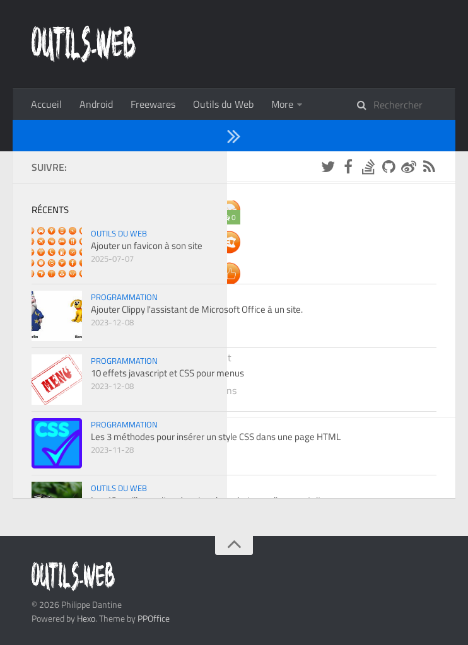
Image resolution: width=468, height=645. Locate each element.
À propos (374, 104)
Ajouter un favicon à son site (137, 348)
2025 (81, 197)
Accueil (46, 104)
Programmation (304, 104)
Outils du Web (223, 104)
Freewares (153, 104)
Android (96, 104)
